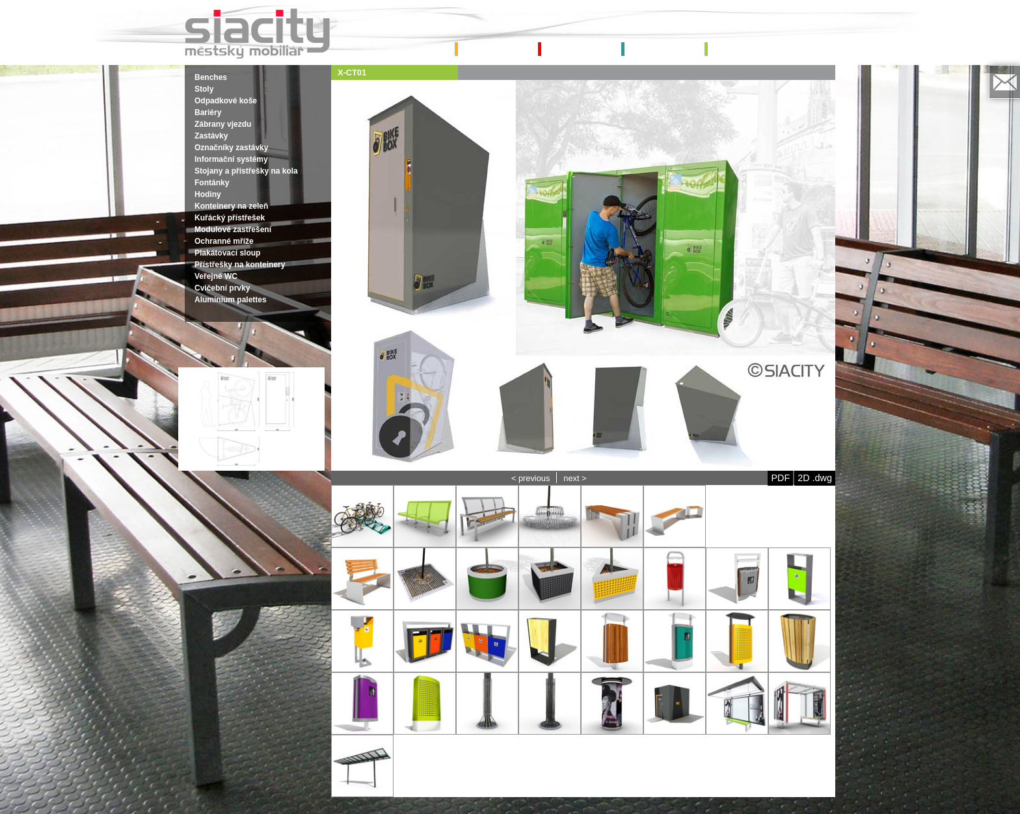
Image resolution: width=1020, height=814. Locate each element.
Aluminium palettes (231, 299)
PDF (780, 478)
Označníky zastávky (231, 147)
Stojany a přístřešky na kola (246, 171)
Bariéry (208, 112)
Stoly (204, 89)
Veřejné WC (216, 276)
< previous (530, 478)
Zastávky (211, 135)
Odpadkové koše (226, 100)
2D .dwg (815, 478)
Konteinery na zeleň (231, 206)
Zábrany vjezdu (223, 124)
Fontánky (212, 182)
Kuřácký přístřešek (230, 217)
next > (574, 478)
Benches (211, 77)
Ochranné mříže (224, 241)
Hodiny (208, 194)
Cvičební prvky (222, 288)
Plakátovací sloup (227, 252)
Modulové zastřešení (233, 229)
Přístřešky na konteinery (240, 264)
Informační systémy (231, 159)
